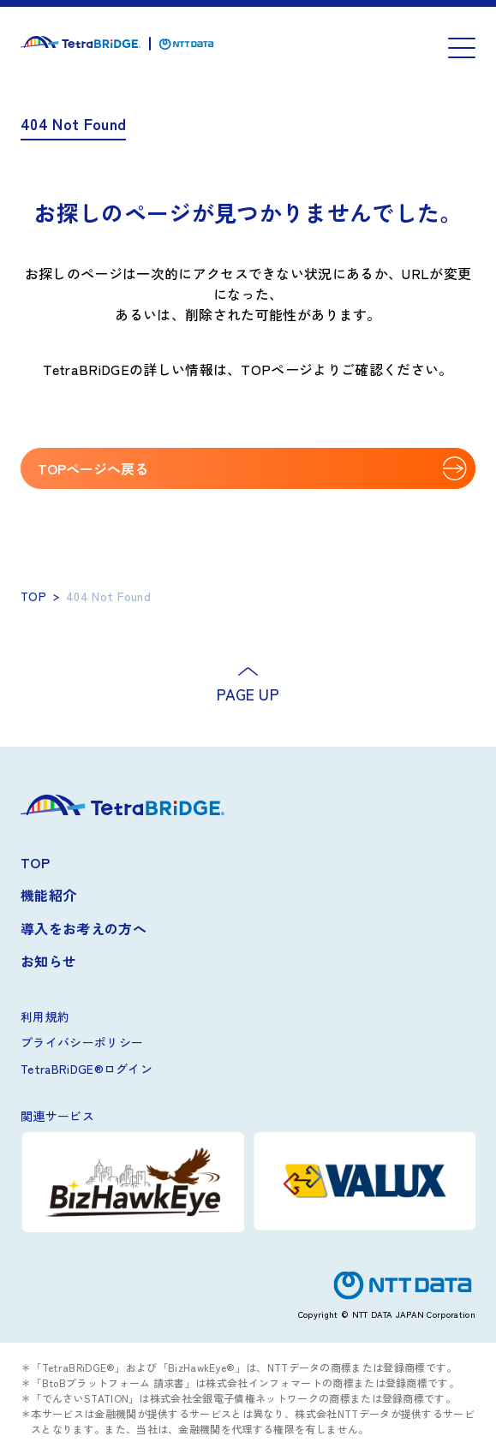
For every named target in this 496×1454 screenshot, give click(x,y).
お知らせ (48, 960)
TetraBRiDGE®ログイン (86, 1068)
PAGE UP (248, 693)
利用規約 (45, 1016)
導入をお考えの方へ (83, 928)
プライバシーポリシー (82, 1042)
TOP (33, 596)
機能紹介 (48, 895)
